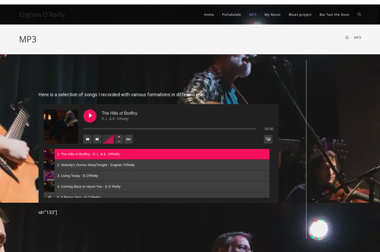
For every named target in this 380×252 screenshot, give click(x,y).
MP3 (357, 37)
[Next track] (97, 139)
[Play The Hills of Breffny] (90, 116)
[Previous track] (87, 139)
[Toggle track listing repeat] (128, 139)
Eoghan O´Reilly (42, 14)
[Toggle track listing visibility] (268, 139)
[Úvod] (347, 37)
